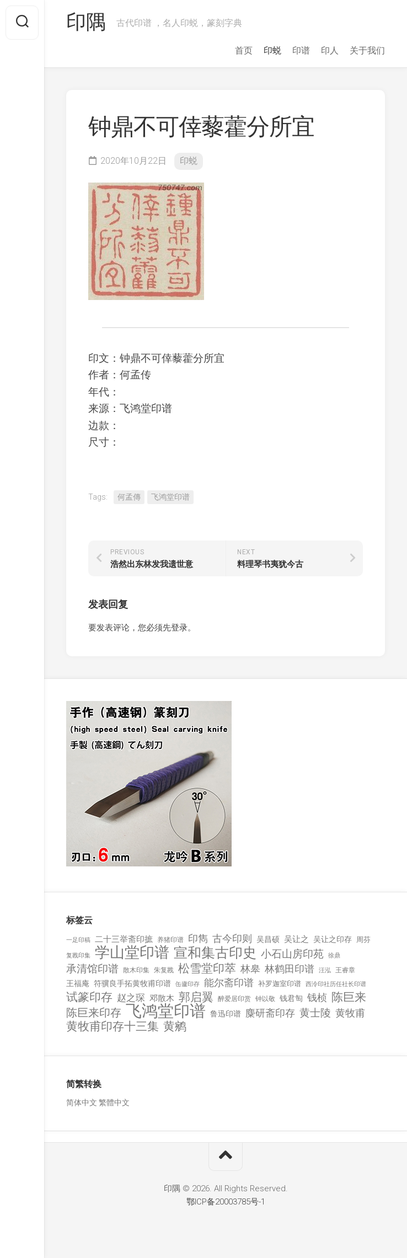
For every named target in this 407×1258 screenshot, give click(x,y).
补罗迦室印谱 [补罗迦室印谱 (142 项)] (279, 983)
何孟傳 (129, 497)
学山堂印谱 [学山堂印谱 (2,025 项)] (132, 952)
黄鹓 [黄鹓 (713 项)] (174, 1026)
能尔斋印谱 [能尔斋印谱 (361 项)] (229, 982)
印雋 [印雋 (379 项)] (198, 938)
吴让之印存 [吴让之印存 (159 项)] (332, 939)
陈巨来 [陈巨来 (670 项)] (348, 997)
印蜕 (272, 50)
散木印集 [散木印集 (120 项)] (136, 970)
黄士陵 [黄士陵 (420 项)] (315, 1013)
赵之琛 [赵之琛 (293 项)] (131, 997)
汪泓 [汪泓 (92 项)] (325, 970)
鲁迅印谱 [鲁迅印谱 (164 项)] (225, 1013)
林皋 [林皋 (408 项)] (250, 969)
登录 (179, 628)
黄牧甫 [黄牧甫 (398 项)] (350, 1013)
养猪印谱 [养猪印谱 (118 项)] (170, 940)
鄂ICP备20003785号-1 (225, 1202)
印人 (330, 50)
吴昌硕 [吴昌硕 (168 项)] (268, 939)
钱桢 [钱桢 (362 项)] (317, 997)
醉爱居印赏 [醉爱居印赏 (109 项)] (234, 999)
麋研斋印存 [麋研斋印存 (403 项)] (270, 1013)
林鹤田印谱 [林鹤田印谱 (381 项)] (289, 969)
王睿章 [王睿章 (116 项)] (345, 970)
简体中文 (81, 1102)
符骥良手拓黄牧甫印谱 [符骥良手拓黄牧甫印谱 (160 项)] (132, 983)
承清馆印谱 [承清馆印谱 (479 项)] (92, 969)
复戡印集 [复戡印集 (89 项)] (78, 955)
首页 (244, 50)
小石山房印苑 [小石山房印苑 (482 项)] (292, 954)
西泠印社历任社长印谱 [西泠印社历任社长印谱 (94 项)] (336, 984)
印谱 (301, 50)
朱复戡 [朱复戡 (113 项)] (164, 970)
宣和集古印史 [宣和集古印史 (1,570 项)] (215, 952)
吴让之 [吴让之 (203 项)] (296, 939)
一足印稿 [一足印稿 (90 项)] (78, 940)
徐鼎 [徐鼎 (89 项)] (334, 955)
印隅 (85, 22)
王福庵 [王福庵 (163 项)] (77, 983)
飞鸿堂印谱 (170, 497)
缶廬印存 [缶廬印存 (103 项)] (187, 984)
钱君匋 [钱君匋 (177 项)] (291, 998)
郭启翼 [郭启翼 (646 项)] (196, 997)
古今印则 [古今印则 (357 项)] (232, 938)
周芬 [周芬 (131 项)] (363, 939)
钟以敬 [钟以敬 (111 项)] (265, 999)
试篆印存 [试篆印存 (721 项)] (89, 997)
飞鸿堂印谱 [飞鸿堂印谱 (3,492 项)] (166, 1011)
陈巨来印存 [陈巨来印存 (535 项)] (93, 1013)
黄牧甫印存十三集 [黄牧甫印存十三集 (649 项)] (112, 1026)
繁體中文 (114, 1102)
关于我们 (367, 50)
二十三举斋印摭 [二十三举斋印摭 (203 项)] (124, 939)
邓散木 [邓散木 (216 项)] (161, 998)
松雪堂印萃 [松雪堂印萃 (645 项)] (207, 968)
